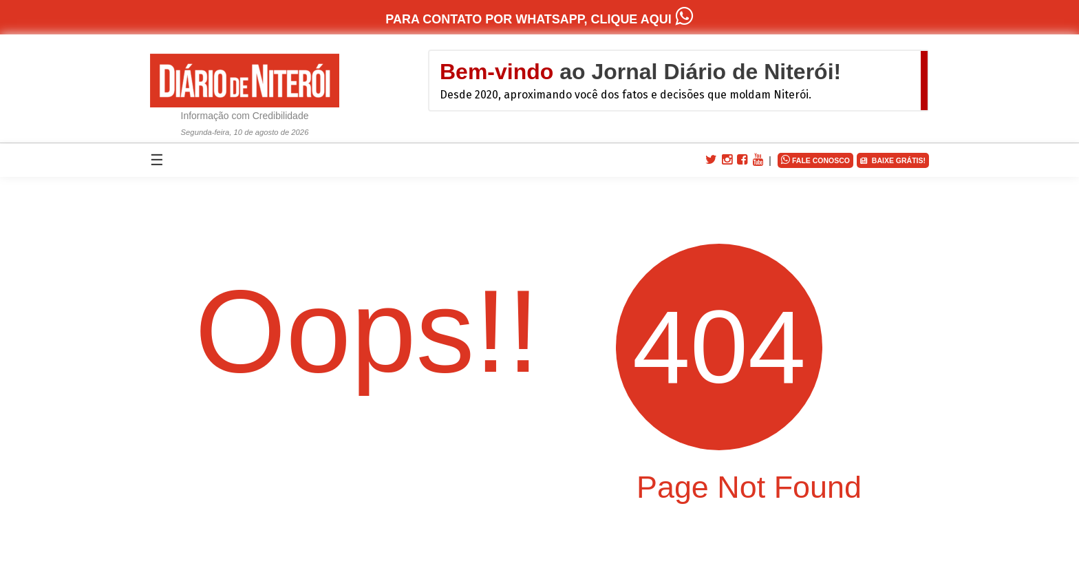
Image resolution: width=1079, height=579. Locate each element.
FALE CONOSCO (815, 159)
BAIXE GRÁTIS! (893, 160)
